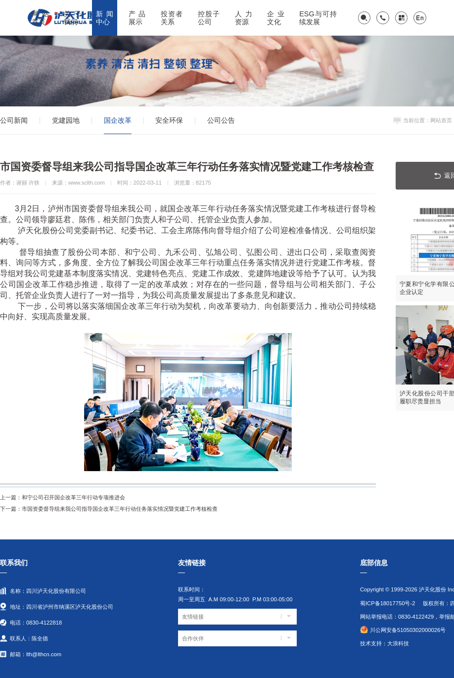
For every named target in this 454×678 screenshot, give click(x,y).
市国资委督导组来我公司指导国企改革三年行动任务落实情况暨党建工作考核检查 (109, 509)
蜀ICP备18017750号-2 (387, 603)
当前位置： (416, 120)
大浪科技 (398, 643)
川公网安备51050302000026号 (408, 630)
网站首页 (441, 120)
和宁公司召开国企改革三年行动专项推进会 (62, 497)
